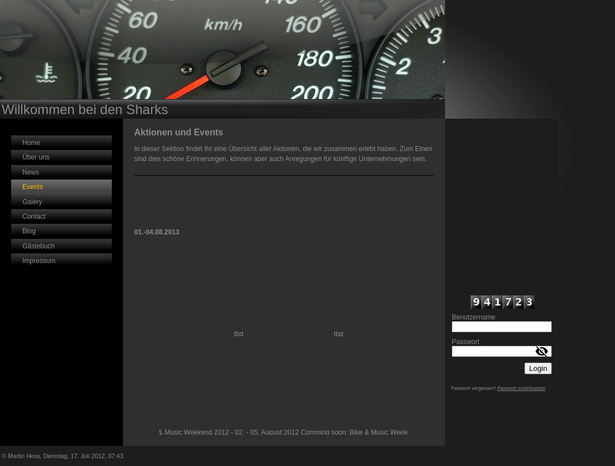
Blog (29, 231)
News (30, 172)
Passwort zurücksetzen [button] (521, 388)
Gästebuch (38, 246)
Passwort (465, 342)
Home (31, 143)
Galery (32, 202)
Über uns (36, 157)
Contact (33, 216)
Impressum (38, 261)
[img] (222, 59)
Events (32, 187)
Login (538, 368)
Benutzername (473, 317)
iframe (501, 206)
